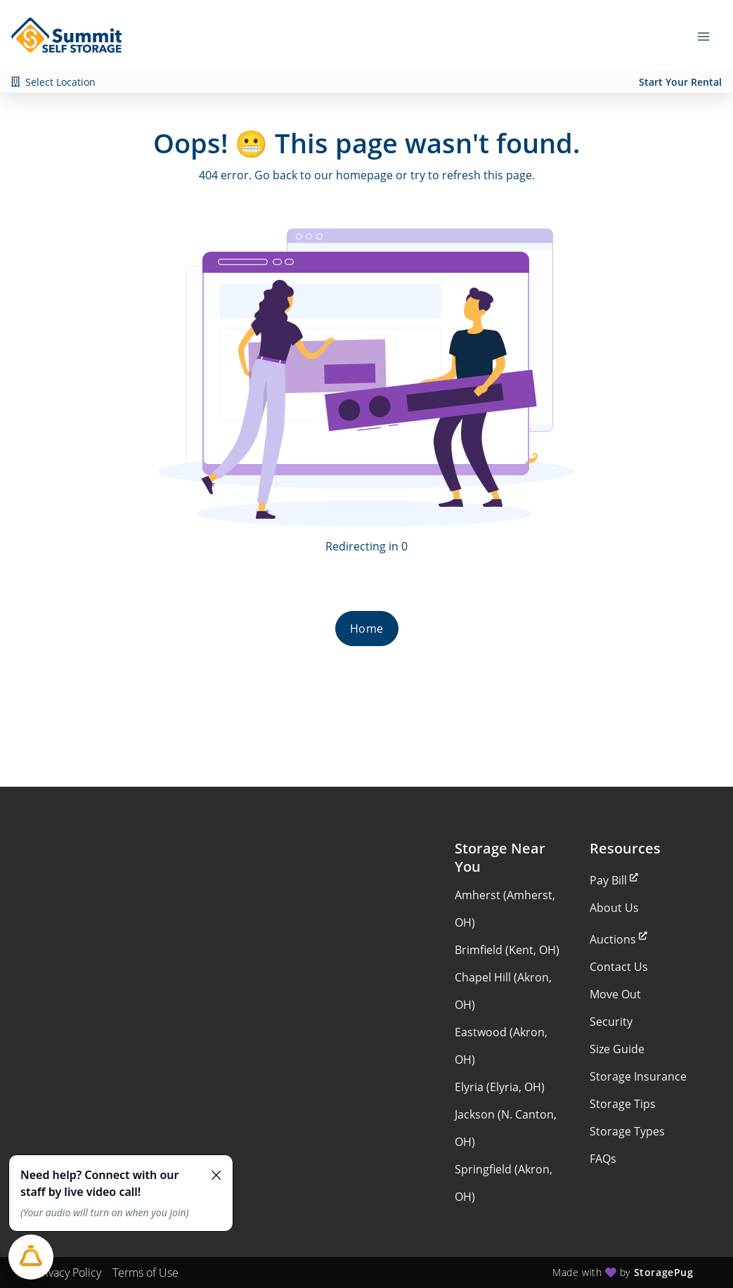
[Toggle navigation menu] (709, 35)
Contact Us (619, 966)
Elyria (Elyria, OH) (500, 1087)
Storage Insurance (638, 1076)
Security (611, 1021)
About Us (614, 907)
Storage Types (627, 1131)
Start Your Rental (680, 82)
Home (367, 628)
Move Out (615, 994)
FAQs (603, 1158)
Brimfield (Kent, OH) (507, 950)
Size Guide (617, 1049)
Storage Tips (623, 1104)
